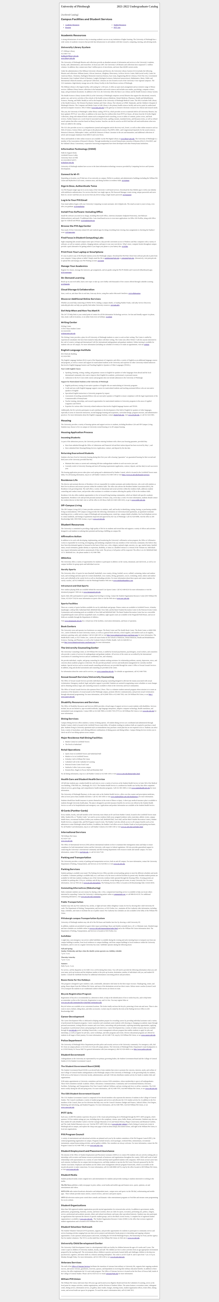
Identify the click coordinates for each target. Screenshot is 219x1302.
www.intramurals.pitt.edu (91, 592)
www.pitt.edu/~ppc (96, 1145)
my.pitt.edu (73, 1030)
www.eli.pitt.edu (133, 415)
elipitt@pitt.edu (119, 415)
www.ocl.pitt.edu (99, 519)
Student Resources (120, 25)
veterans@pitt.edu (112, 1274)
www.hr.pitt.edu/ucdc (117, 1257)
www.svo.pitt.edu (133, 1238)
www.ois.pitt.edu (66, 841)
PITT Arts (117, 28)
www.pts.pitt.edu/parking (92, 883)
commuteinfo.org (119, 894)
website (146, 345)
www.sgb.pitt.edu (151, 1088)
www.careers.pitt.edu (148, 1035)
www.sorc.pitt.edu (123, 598)
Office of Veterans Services (81, 1266)
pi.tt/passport (127, 195)
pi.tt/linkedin (65, 284)
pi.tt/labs (125, 246)
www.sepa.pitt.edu (72, 1169)
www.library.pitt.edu (68, 58)
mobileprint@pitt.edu (112, 258)
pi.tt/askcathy (115, 305)
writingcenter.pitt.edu (68, 333)
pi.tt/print (101, 261)
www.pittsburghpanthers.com (123, 580)
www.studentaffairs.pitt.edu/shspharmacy (125, 797)
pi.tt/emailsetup (79, 206)
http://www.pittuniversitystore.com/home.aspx (122, 635)
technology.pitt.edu (67, 163)
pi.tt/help (109, 317)
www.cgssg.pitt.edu (67, 1107)
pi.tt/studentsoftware (88, 221)
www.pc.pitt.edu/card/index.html (132, 827)
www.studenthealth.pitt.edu (140, 788)
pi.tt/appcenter (70, 232)
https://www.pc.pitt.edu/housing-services (135, 475)
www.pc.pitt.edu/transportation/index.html (103, 928)
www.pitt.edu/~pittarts (119, 1124)
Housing (68, 28)
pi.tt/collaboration (134, 293)
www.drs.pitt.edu (148, 711)
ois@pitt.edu (84, 852)
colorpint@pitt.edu (127, 258)
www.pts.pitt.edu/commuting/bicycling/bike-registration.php (81, 1003)
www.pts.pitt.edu (119, 864)
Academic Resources (72, 25)
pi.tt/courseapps (66, 272)
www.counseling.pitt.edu (105, 671)
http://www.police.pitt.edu (142, 1049)
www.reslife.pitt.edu (138, 500)
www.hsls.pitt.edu (98, 108)
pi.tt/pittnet (125, 180)
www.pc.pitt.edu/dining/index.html (128, 774)
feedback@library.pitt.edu (69, 56)
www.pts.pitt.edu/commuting (91, 897)
